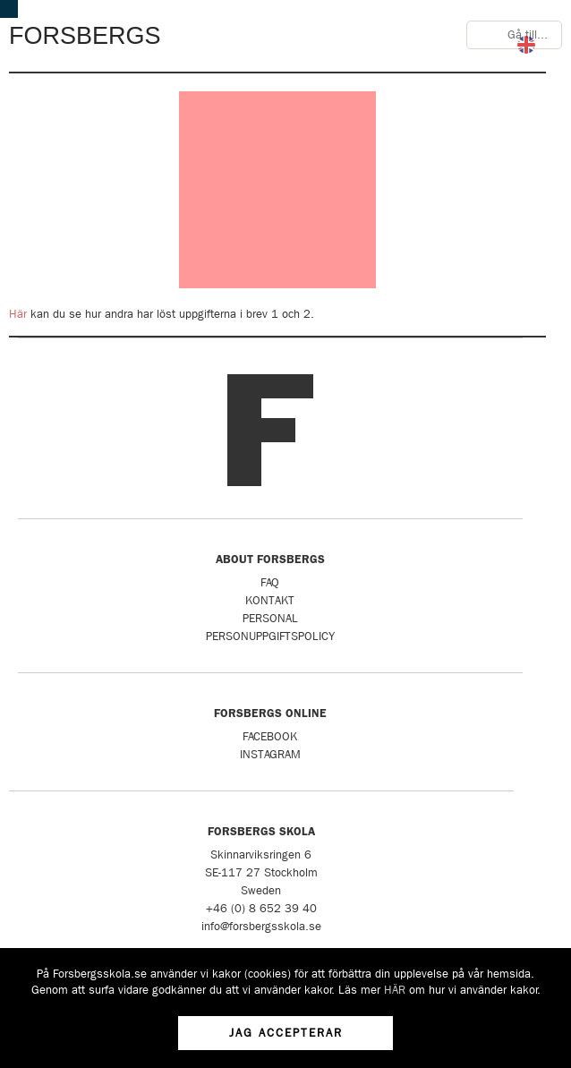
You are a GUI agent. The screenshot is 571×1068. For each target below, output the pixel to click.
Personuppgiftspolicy (270, 636)
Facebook (270, 736)
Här (18, 313)
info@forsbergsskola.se (261, 926)
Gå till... (527, 34)
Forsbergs (85, 35)
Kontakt (269, 600)
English (526, 45)
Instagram (270, 754)
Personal (270, 618)
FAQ (269, 582)
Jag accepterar (286, 1032)
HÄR (394, 989)
